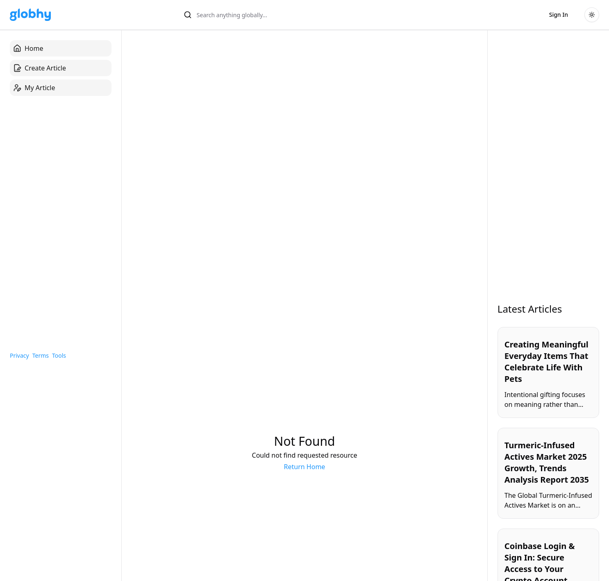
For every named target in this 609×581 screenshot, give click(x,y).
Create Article (39, 68)
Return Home (304, 466)
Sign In (558, 14)
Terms (40, 355)
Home (28, 48)
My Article (34, 88)
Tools (59, 355)
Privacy (19, 355)
